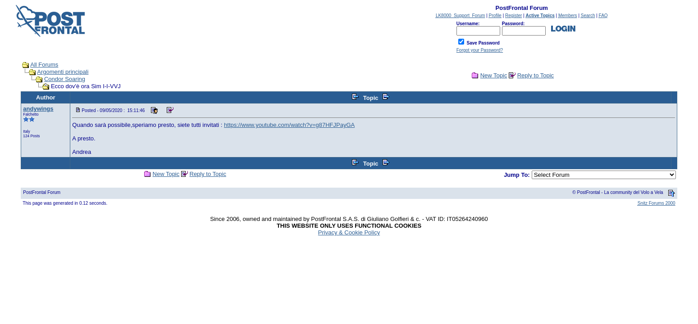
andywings (38, 108)
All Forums (44, 64)
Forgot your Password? (479, 50)
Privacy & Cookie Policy (349, 232)
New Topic (493, 75)
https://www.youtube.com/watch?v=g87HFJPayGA (289, 125)
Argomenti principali (62, 71)
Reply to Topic (535, 75)
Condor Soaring (64, 79)
